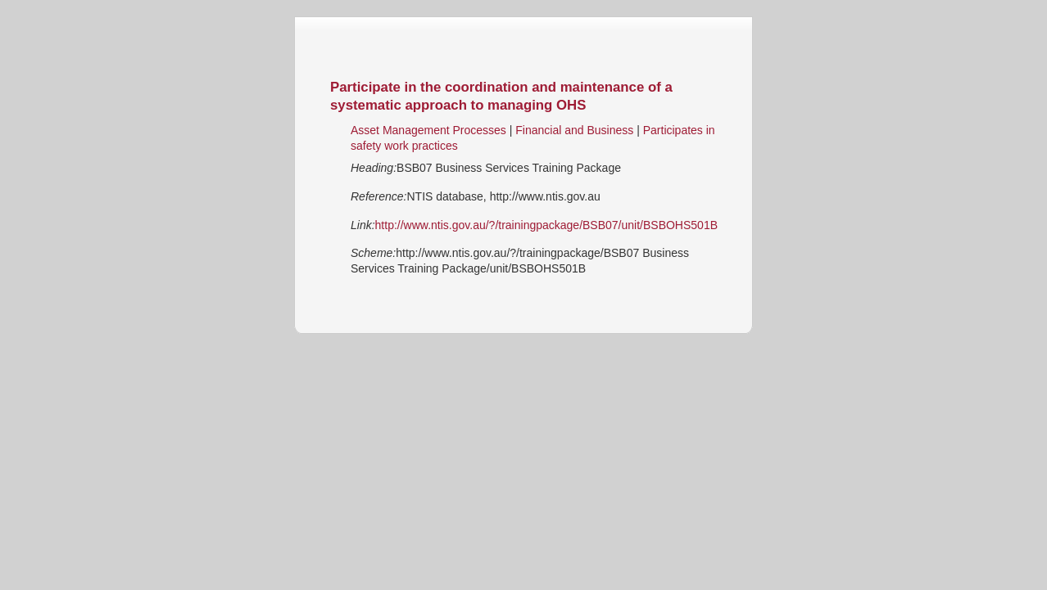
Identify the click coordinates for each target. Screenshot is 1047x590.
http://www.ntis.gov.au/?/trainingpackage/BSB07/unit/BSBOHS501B (546, 225)
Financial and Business (574, 130)
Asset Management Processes (428, 130)
